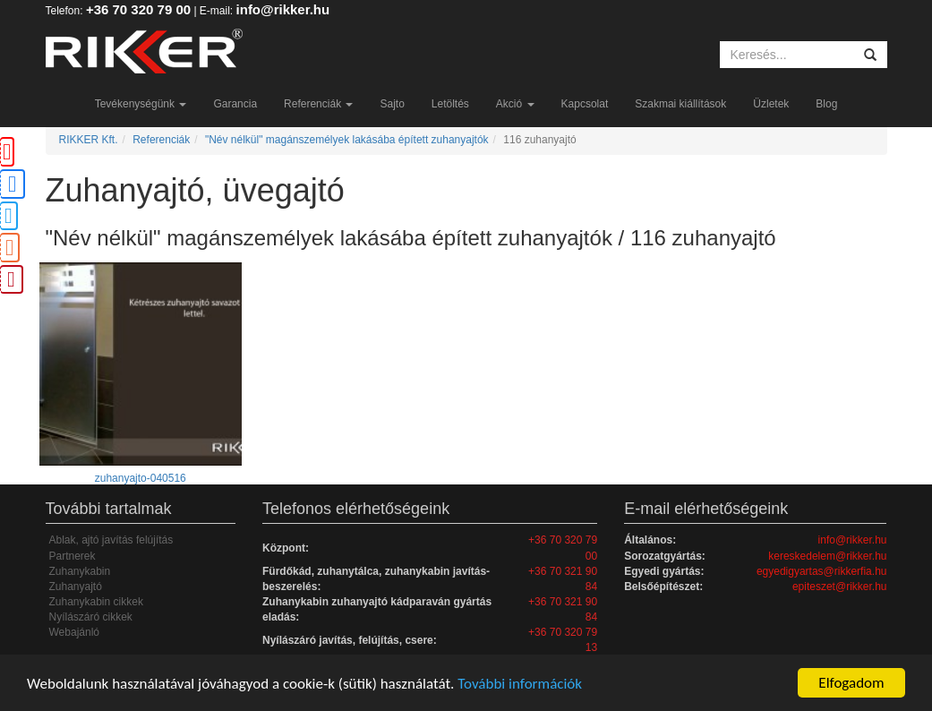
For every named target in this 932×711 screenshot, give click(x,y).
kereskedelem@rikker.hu (827, 556)
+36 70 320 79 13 (562, 640)
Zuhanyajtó (75, 586)
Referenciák (318, 104)
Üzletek (771, 104)
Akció (515, 104)
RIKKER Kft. (88, 139)
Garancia (235, 104)
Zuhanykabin (80, 571)
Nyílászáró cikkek (91, 617)
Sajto (392, 104)
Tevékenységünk (141, 104)
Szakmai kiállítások (680, 104)
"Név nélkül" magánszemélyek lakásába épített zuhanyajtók (347, 139)
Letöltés (450, 104)
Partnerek (72, 556)
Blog (826, 104)
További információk (519, 683)
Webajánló (74, 632)
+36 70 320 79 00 (138, 9)
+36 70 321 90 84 (562, 579)
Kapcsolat (585, 104)
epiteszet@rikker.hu (839, 586)
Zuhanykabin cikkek (96, 601)
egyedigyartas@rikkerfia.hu (822, 571)
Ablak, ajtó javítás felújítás (111, 540)
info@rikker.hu (283, 9)
